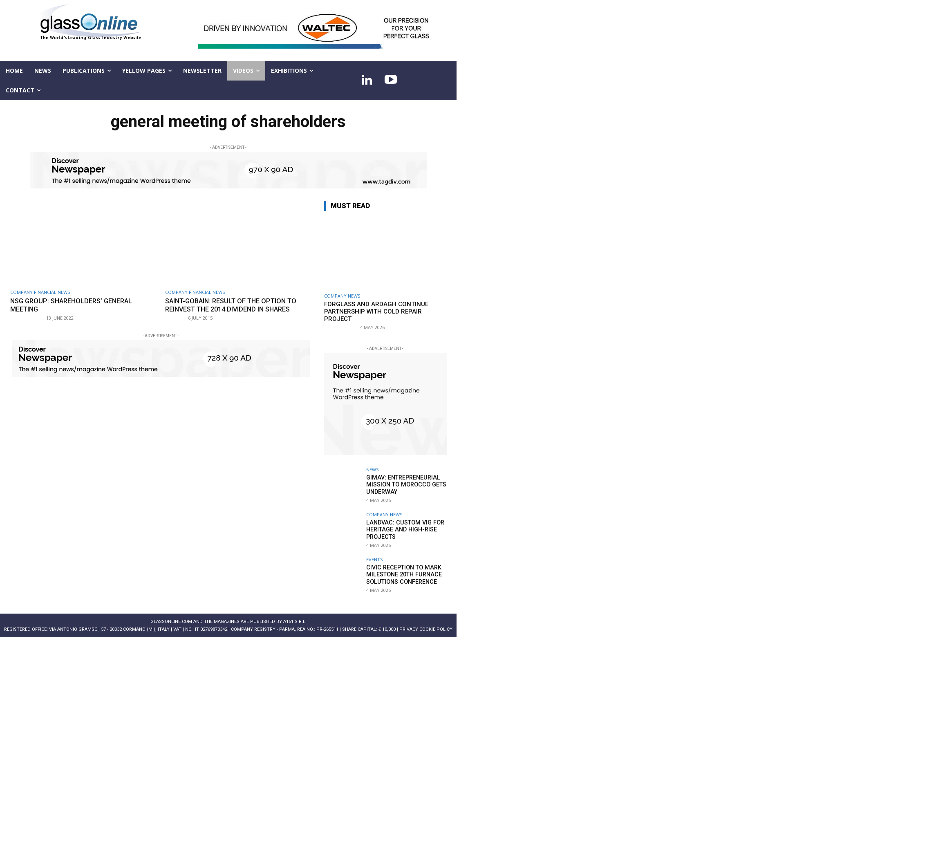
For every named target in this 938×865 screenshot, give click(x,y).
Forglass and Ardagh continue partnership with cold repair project (376, 311)
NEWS (372, 469)
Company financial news (40, 292)
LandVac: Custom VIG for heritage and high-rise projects (403, 529)
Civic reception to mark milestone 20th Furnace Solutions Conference (402, 574)
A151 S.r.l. (295, 621)
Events (374, 559)
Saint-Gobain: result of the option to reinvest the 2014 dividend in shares (235, 305)
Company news (342, 296)
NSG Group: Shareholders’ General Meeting (75, 305)
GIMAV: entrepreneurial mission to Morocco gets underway (404, 484)
